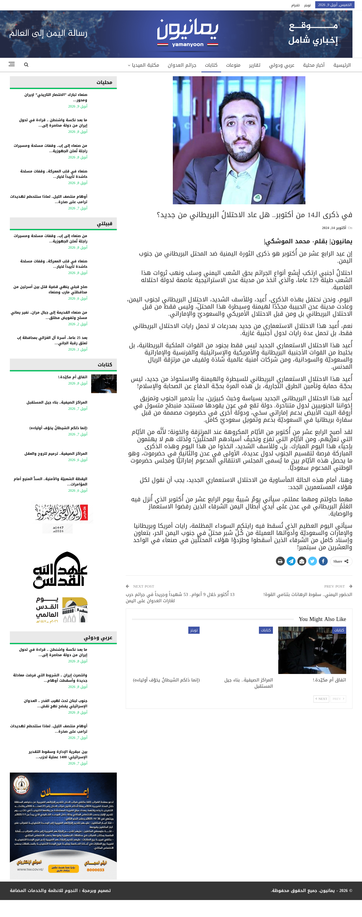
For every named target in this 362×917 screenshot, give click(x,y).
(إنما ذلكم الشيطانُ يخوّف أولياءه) (58, 428)
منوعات (233, 65)
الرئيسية (342, 65)
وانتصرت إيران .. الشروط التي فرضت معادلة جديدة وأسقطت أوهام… (50, 678)
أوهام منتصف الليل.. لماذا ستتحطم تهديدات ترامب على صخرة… (48, 199)
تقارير (254, 65)
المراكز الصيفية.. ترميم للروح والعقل (55, 453)
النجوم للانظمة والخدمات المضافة (44, 891)
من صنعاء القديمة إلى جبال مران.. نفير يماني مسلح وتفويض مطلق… (49, 315)
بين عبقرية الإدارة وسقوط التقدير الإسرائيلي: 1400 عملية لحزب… (58, 754)
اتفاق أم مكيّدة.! (72, 377)
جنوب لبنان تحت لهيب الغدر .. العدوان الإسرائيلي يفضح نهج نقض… (55, 703)
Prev (338, 699)
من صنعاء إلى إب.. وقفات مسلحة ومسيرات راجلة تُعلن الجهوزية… (50, 148)
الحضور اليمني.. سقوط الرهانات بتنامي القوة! (307, 594)
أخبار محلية (314, 65)
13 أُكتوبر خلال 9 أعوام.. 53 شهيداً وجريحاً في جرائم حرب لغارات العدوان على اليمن (180, 597)
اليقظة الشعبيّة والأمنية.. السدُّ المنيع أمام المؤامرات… (50, 482)
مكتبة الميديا (145, 65)
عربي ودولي (281, 65)
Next (321, 699)
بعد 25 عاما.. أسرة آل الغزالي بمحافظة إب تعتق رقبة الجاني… (52, 340)
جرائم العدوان (182, 65)
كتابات (211, 65)
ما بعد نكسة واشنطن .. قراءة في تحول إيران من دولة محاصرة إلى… (53, 123)
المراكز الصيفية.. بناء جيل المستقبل (57, 402)
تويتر (307, 5)
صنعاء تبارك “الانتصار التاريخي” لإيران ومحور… (55, 97)
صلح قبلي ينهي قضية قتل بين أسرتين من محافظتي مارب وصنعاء (50, 289)
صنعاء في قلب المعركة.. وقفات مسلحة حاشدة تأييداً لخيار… (53, 174)
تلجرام (295, 5)
